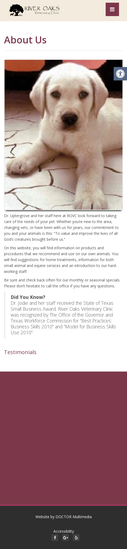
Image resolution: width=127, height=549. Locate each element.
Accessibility (63, 531)
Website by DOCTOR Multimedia (63, 516)
